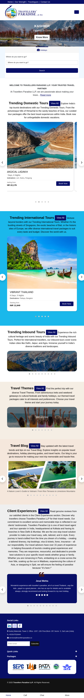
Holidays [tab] (42, 50)
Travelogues (33, 2)
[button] (35, 202)
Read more (45, 95)
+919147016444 (14, 634)
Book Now (66, 183)
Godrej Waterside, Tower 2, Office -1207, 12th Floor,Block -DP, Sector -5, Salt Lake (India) (40, 631)
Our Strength (20, 2)
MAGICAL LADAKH (20, 171)
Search (42, 71)
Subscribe (34, 644)
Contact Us (45, 2)
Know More (42, 37)
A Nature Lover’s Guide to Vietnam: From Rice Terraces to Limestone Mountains (41, 491)
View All (55, 103)
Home (10, 2)
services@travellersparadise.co (19, 638)
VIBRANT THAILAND (21, 292)
